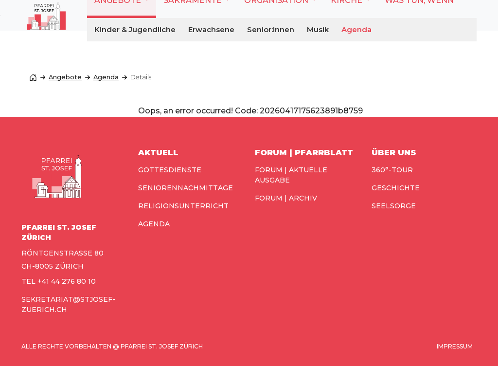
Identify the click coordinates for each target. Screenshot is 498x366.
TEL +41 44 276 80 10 (58, 281)
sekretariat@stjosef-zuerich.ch (68, 304)
